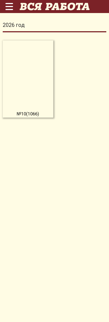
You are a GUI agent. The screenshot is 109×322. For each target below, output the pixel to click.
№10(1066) (28, 113)
